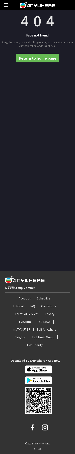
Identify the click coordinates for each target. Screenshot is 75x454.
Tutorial (18, 306)
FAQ (32, 306)
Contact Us (48, 306)
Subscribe (43, 298)
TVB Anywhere (46, 329)
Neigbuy (20, 337)
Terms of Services (27, 314)
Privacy (49, 314)
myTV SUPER (21, 329)
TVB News (43, 322)
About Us (25, 298)
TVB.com (25, 322)
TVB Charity (35, 345)
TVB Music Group (43, 337)
